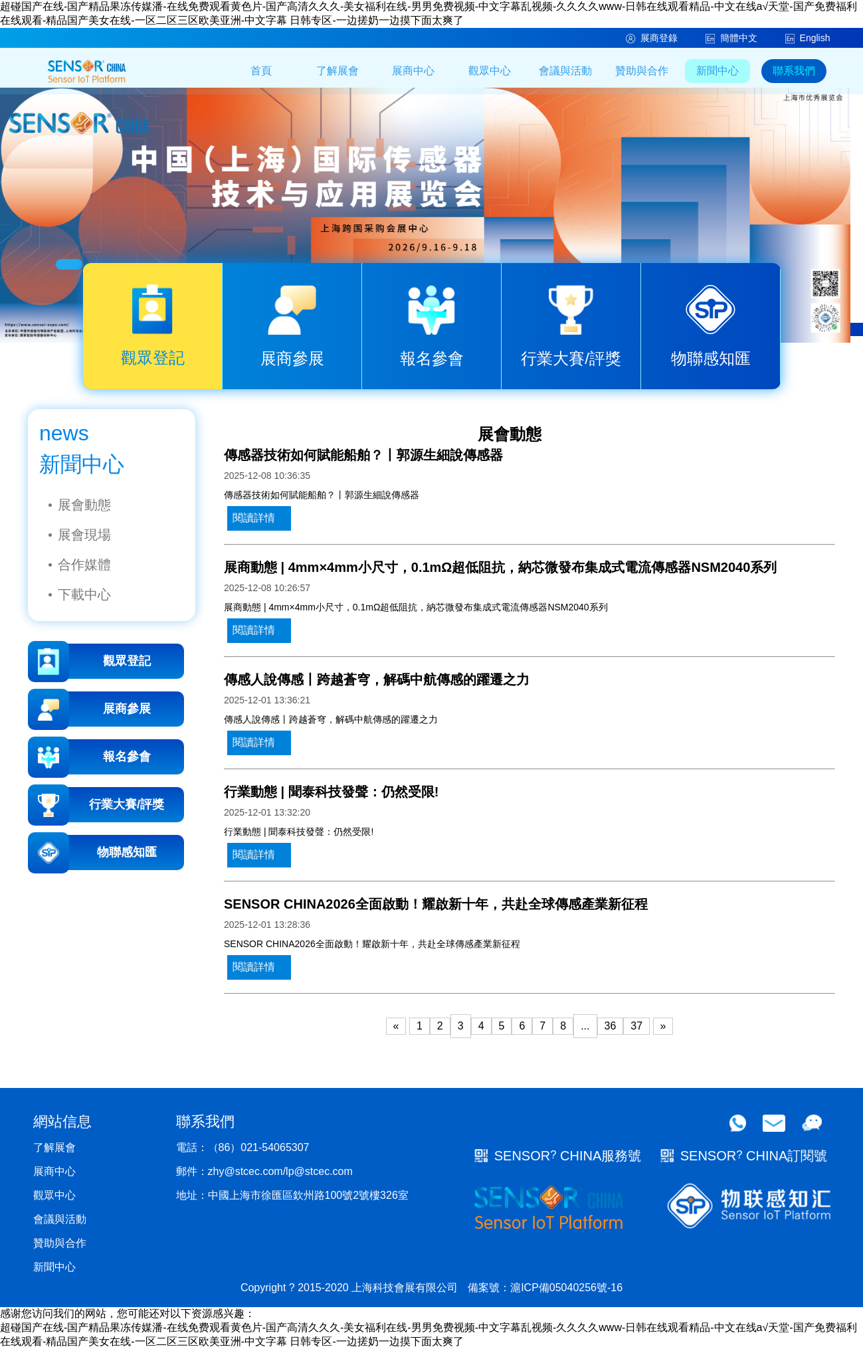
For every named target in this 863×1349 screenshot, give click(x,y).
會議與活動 (565, 70)
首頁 (261, 70)
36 (611, 1026)
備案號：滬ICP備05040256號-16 (545, 1287)
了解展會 (337, 70)
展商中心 (413, 70)
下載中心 (84, 594)
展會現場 (84, 534)
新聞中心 (717, 70)
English (808, 38)
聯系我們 (794, 70)
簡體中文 (732, 38)
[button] (69, 264)
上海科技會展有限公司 (404, 1287)
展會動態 (84, 504)
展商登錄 (652, 38)
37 (636, 1026)
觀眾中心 (489, 70)
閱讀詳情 (254, 517)
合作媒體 (84, 564)
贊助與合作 (641, 70)
